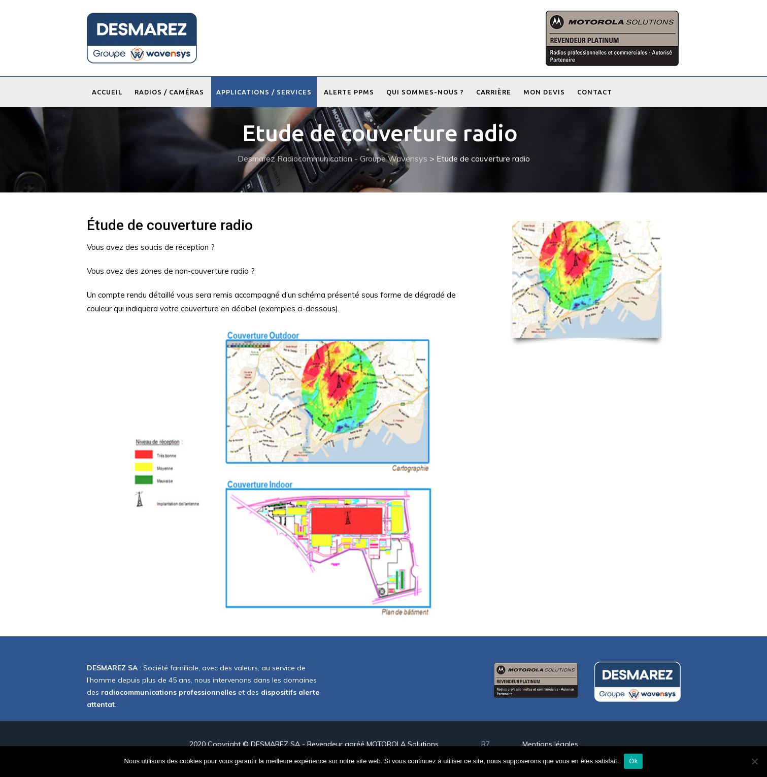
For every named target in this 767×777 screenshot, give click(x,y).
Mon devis (544, 91)
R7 (485, 744)
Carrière (493, 91)
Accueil (107, 91)
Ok (633, 761)
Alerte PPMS (349, 91)
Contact (594, 91)
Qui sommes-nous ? (425, 91)
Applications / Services (264, 91)
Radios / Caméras (169, 91)
